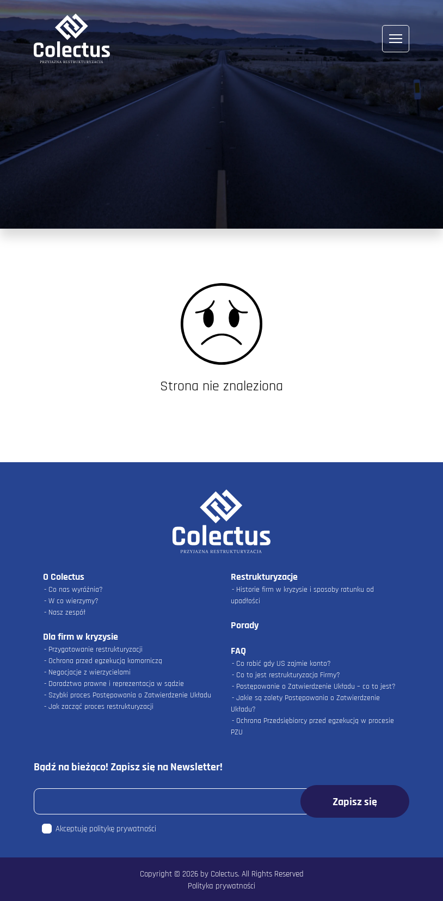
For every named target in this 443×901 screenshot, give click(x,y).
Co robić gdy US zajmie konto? (283, 664)
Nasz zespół (66, 612)
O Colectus (63, 577)
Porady (245, 625)
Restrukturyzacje (264, 577)
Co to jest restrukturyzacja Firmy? (288, 675)
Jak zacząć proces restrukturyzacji (100, 707)
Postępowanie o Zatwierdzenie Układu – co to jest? (316, 686)
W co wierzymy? (73, 601)
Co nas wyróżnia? (75, 589)
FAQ (238, 651)
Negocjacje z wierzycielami (89, 672)
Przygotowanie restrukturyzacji (95, 649)
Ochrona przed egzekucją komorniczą (105, 661)
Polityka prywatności (221, 886)
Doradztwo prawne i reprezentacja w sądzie (116, 684)
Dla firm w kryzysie (80, 636)
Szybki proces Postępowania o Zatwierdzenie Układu (129, 695)
